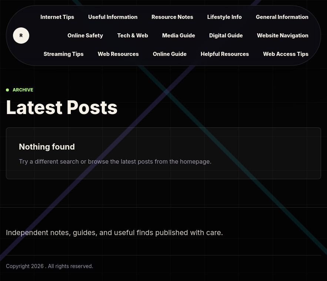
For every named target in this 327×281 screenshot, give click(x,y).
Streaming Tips (64, 54)
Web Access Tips (285, 54)
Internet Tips (57, 17)
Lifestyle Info (224, 17)
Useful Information (112, 17)
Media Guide (178, 35)
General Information (282, 17)
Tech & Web (132, 35)
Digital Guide (226, 35)
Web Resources (118, 54)
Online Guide (170, 54)
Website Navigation (282, 35)
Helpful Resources (225, 54)
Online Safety (85, 35)
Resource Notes (172, 17)
